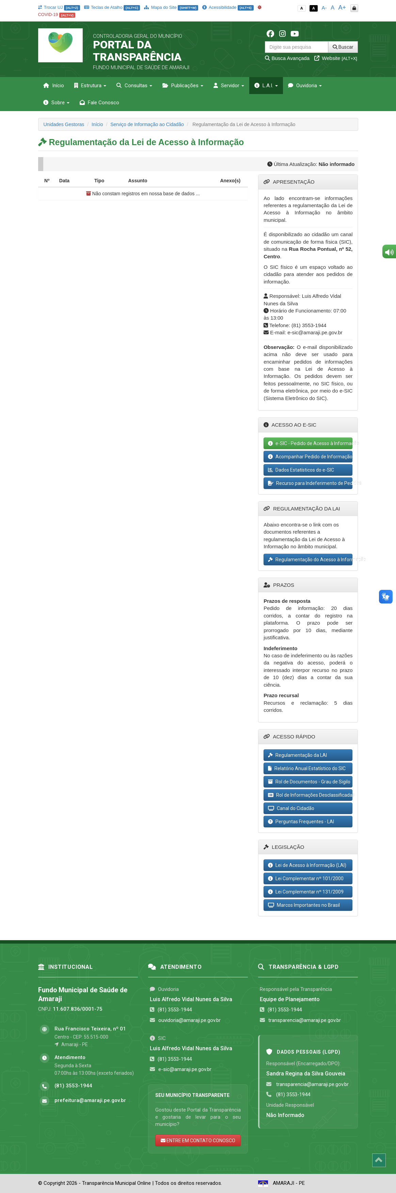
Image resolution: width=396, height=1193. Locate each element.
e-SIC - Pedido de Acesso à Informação (310, 443)
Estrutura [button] (90, 85)
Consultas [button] (134, 85)
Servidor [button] (228, 85)
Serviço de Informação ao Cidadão (147, 124)
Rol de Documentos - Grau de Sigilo (309, 781)
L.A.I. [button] (266, 85)
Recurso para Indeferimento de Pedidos (310, 483)
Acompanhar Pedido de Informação (310, 456)
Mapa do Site (171, 7)
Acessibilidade (227, 7)
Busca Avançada (287, 58)
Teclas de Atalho (112, 7)
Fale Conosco (99, 103)
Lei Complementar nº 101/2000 (306, 878)
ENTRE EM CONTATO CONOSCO (198, 1140)
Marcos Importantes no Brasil (304, 905)
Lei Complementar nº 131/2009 (306, 891)
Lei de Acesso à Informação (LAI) (307, 865)
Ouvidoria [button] (305, 85)
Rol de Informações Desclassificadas (310, 795)
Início (53, 85)
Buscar (343, 47)
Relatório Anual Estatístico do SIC (307, 768)
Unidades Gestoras (64, 124)
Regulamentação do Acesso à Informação (310, 559)
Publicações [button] (182, 85)
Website (335, 58)
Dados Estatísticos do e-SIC (301, 470)
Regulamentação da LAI (297, 755)
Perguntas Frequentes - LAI (301, 821)
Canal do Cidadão (291, 808)
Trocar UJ (59, 7)
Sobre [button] (56, 103)
